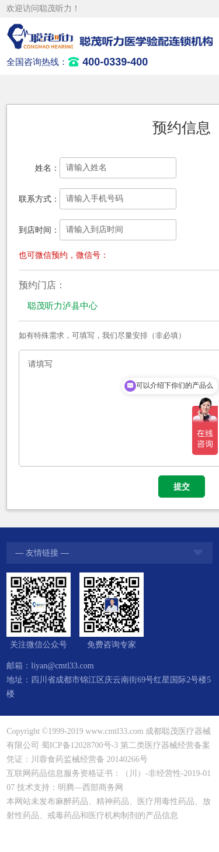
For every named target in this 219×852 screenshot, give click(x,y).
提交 (181, 486)
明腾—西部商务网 (90, 787)
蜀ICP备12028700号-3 (79, 745)
